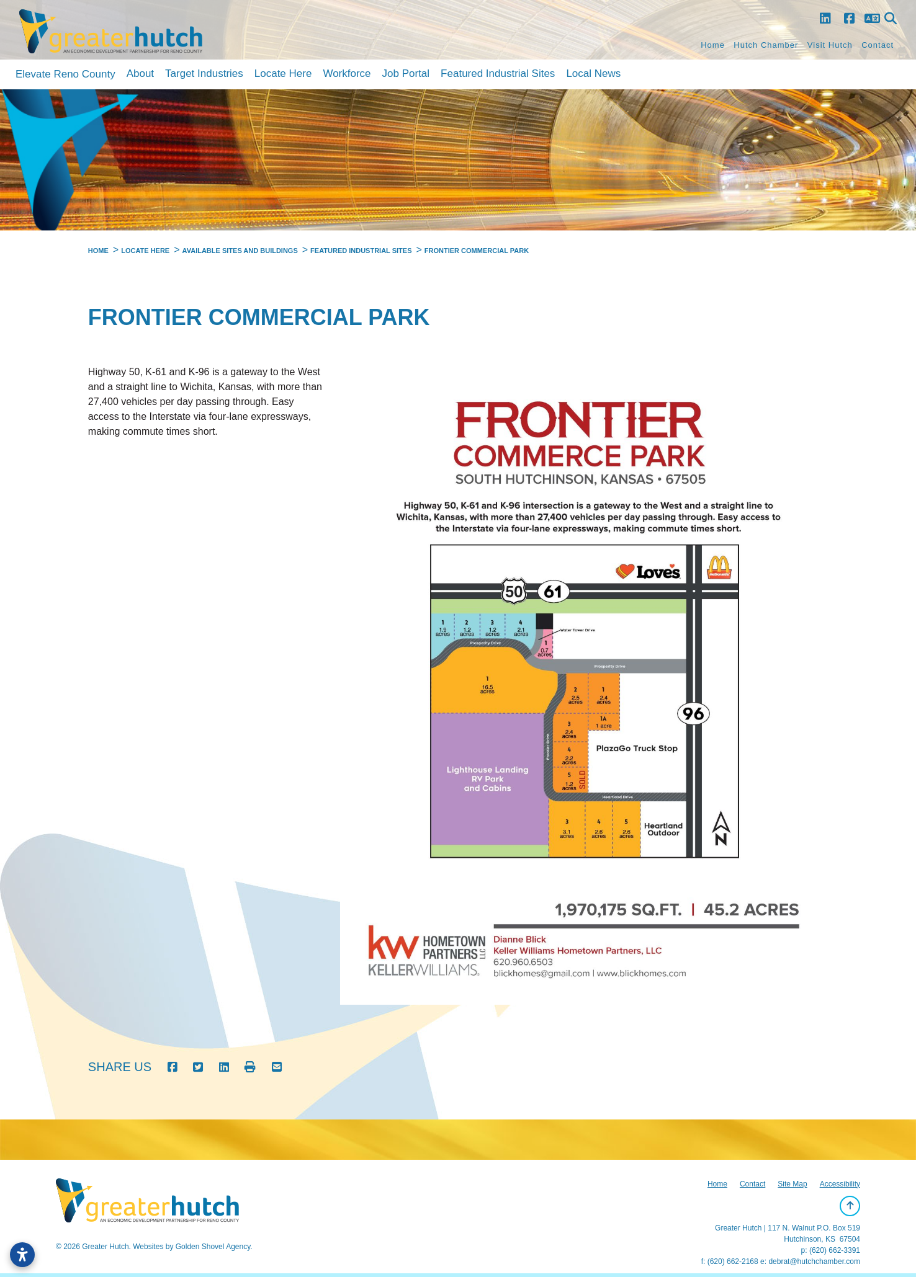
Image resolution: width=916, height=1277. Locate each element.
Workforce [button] (346, 73)
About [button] (140, 73)
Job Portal (406, 73)
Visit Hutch (830, 45)
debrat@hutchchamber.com (814, 1261)
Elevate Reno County (65, 74)
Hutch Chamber (766, 45)
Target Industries (204, 73)
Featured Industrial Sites (498, 73)
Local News (593, 73)
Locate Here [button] (283, 73)
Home (713, 45)
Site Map (792, 1184)
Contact (877, 45)
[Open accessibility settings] (22, 1254)
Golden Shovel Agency (213, 1246)
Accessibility (840, 1184)
